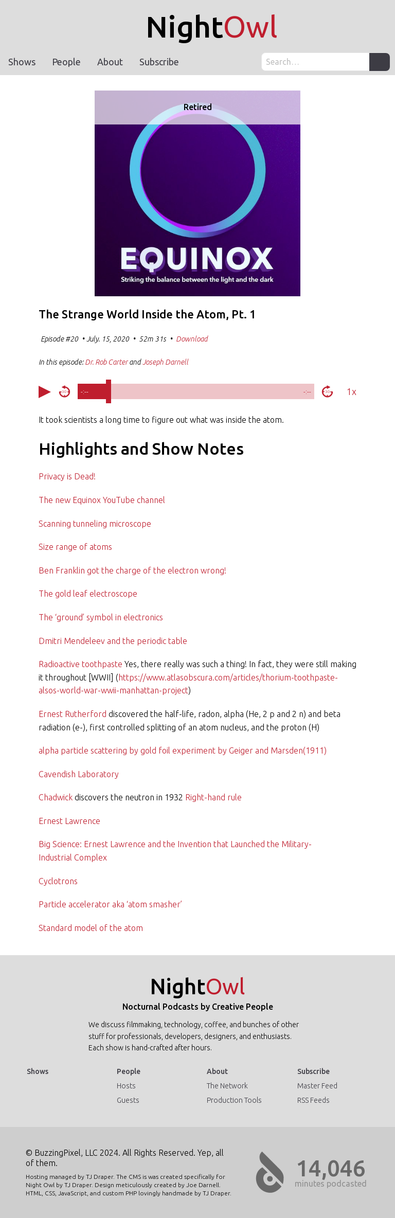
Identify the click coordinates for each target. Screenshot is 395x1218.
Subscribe (159, 62)
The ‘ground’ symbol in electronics (101, 617)
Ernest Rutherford (72, 714)
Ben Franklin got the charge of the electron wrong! (132, 570)
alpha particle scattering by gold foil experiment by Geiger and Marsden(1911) (183, 750)
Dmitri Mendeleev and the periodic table (113, 641)
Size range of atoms (75, 546)
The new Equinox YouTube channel (102, 500)
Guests (128, 1100)
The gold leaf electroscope (88, 593)
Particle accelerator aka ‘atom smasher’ (110, 904)
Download (192, 339)
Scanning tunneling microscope (95, 523)
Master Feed (317, 1086)
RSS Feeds (313, 1100)
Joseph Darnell (165, 362)
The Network (227, 1086)
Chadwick (56, 797)
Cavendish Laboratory (79, 774)
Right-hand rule (213, 797)
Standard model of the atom (91, 928)
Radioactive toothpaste (80, 664)
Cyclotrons (58, 881)
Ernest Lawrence (69, 821)
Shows (21, 62)
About (110, 62)
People (66, 62)
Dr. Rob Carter (106, 362)
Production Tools (234, 1100)
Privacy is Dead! (67, 476)
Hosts (126, 1086)
